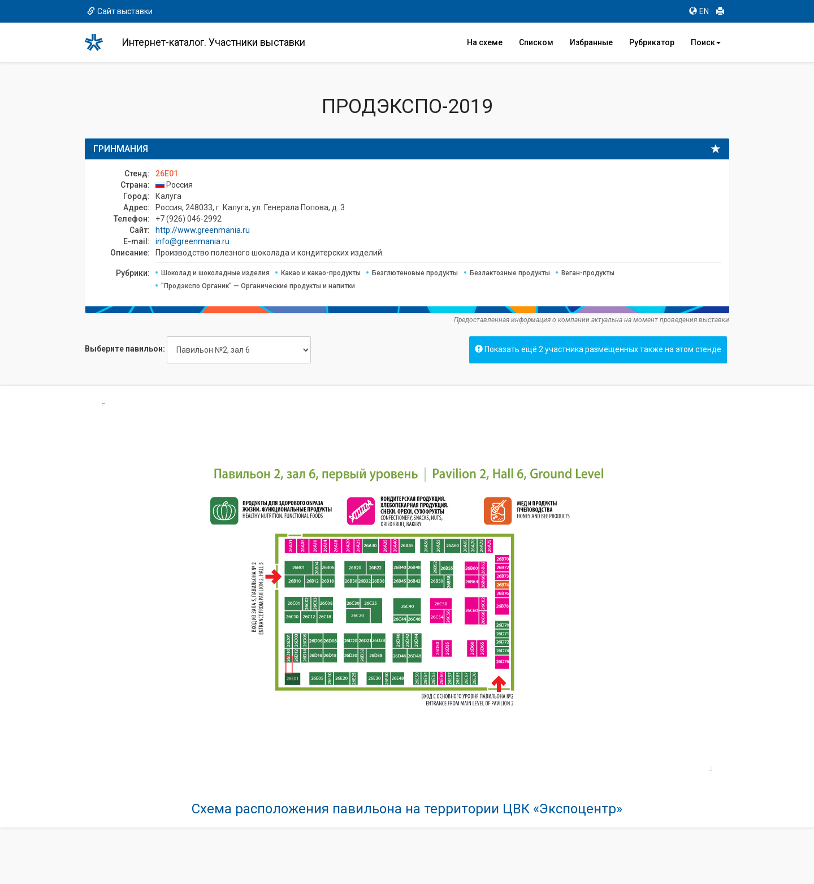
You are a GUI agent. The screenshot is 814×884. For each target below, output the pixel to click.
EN (699, 11)
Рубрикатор (651, 42)
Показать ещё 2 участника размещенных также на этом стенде (598, 349)
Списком (536, 42)
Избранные (591, 42)
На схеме (485, 42)
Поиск (706, 42)
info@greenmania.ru (192, 241)
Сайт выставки (120, 11)
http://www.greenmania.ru (202, 230)
